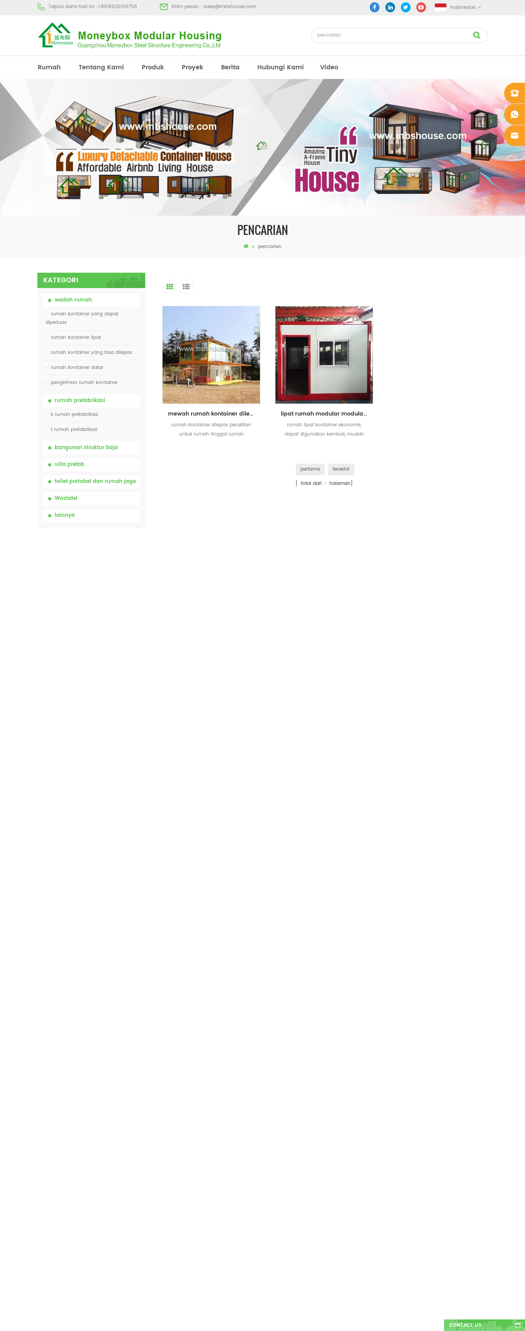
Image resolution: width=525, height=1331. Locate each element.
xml (41, 1176)
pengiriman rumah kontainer (81, 382)
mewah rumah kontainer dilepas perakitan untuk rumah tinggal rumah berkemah (214, 414)
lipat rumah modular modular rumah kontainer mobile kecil (327, 414)
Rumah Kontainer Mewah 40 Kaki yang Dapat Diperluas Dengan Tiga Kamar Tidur (107, 871)
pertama (310, 469)
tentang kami (101, 67)
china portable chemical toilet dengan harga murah (110, 571)
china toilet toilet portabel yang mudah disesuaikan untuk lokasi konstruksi (108, 614)
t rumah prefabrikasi (71, 429)
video (329, 67)
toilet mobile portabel (282, 1148)
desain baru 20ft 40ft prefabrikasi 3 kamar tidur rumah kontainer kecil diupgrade (109, 785)
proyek (192, 67)
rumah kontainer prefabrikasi (291, 1121)
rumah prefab (274, 1079)
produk (153, 67)
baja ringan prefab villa (285, 1176)
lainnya (65, 515)
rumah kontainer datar (74, 367)
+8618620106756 (117, 6)
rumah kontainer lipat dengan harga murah (103, 657)
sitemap (46, 1162)
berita (230, 67)
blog (42, 1148)
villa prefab (69, 465)
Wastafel (66, 499)
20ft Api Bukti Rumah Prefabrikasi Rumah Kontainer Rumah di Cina (107, 700)
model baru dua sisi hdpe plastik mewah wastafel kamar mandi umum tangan (108, 828)
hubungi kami (280, 67)
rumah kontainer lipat (73, 337)
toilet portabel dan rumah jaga (95, 482)
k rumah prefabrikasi (71, 414)
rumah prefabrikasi (80, 401)
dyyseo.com (381, 1318)
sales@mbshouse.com (229, 6)
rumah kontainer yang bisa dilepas (88, 352)
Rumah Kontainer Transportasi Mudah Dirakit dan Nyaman (110, 743)
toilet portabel (274, 1093)
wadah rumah (73, 300)
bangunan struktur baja (86, 448)
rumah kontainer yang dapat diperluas (81, 318)
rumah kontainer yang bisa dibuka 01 (301, 1204)
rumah (49, 67)
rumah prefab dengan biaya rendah (300, 1134)
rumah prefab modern (284, 1107)
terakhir (341, 469)
